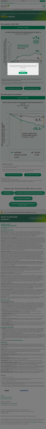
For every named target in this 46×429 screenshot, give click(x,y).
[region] (23, 69)
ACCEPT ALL (23, 72)
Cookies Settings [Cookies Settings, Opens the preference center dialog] (23, 70)
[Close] (37, 64)
